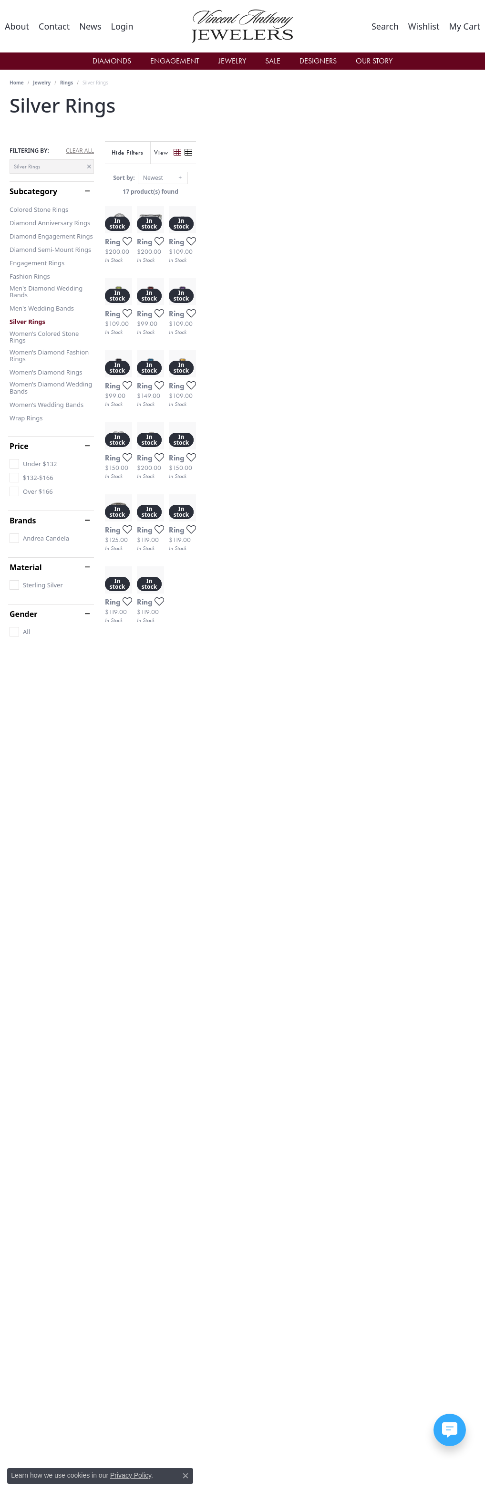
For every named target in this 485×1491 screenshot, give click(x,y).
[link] (17, 26)
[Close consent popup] (185, 1476)
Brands (23, 520)
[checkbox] (33, 463)
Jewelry (232, 61)
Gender (23, 614)
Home (17, 82)
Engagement (174, 61)
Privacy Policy (130, 1475)
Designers (318, 61)
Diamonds (112, 61)
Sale (272, 61)
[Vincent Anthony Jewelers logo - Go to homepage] (242, 26)
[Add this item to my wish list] (217, 334)
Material (25, 567)
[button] (122, 26)
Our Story (374, 61)
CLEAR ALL (80, 151)
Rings (66, 82)
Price (19, 446)
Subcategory (33, 191)
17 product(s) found (290, 192)
